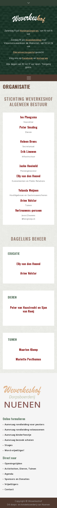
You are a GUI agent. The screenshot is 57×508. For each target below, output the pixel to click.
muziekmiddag (33, 40)
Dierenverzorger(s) (24, 52)
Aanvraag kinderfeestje (18, 434)
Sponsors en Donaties (17, 479)
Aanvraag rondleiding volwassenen (24, 429)
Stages (8, 445)
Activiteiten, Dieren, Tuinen (20, 468)
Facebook (27, 58)
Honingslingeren (29, 30)
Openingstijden (13, 463)
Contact (9, 489)
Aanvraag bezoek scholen (19, 440)
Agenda (9, 474)
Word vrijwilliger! (14, 450)
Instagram (42, 58)
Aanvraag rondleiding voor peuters (24, 424)
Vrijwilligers (11, 484)
